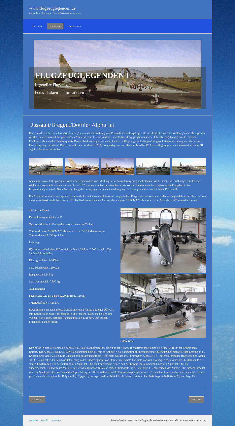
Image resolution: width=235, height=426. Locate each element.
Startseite (37, 26)
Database (55, 26)
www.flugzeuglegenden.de (52, 8)
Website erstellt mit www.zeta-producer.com (185, 420)
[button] (37, 399)
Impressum (74, 26)
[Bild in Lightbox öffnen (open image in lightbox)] (46, 166)
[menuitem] (37, 26)
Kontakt (44, 420)
